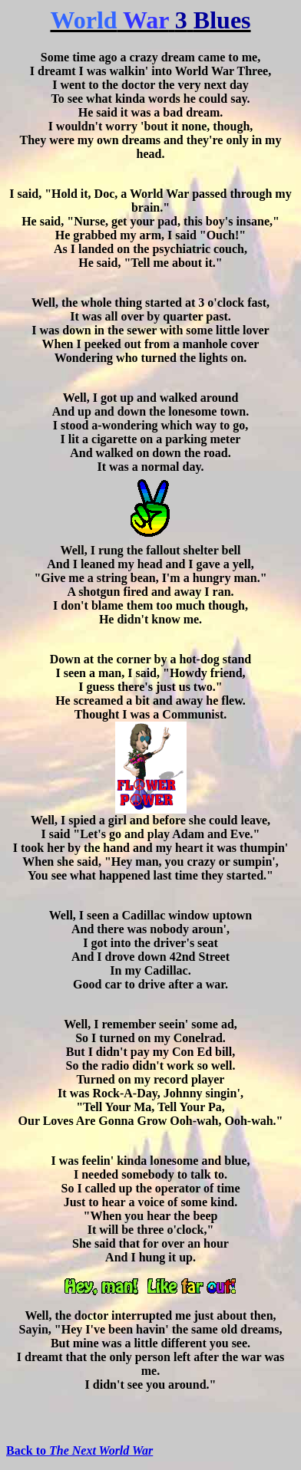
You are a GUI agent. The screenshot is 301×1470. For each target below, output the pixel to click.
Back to (79, 1450)
